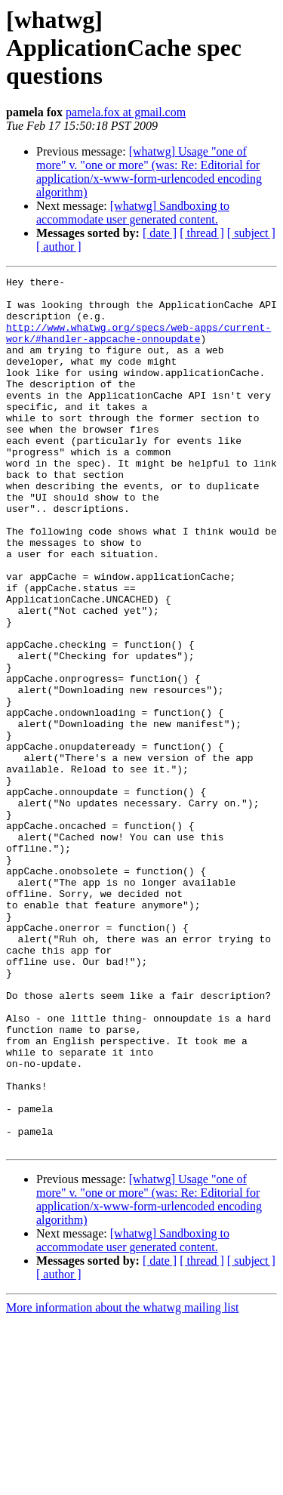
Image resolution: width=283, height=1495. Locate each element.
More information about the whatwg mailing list (122, 1481)
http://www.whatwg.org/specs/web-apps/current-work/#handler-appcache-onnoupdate (138, 345)
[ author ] (59, 246)
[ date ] (160, 233)
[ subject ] (251, 233)
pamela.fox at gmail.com (126, 112)
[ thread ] (202, 233)
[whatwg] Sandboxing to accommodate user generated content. (132, 212)
